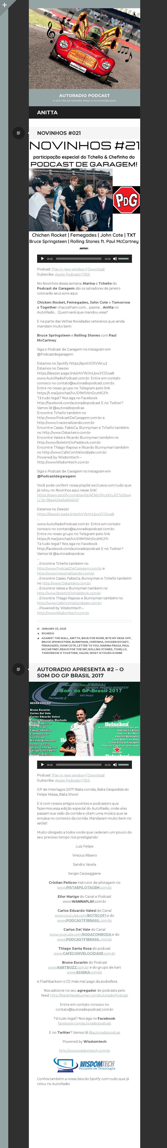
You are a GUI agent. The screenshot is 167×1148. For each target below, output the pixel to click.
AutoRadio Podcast (84, 95)
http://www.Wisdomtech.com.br (63, 613)
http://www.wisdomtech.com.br (84, 1051)
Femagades (50, 645)
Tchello (120, 649)
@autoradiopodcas (104, 1033)
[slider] (79, 259)
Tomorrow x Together (60, 653)
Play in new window (68, 269)
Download (96, 269)
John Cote (68, 645)
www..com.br (84, 888)
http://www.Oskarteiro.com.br (66, 583)
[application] (84, 259)
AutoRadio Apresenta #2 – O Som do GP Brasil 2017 (80, 672)
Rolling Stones (100, 649)
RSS (86, 274)
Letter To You (88, 645)
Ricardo (48, 633)
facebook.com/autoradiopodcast (84, 1023)
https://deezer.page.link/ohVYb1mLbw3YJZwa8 (75, 514)
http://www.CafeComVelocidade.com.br (69, 603)
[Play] (42, 259)
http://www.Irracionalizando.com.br (66, 573)
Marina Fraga (110, 645)
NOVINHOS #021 (59, 133)
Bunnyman (80, 641)
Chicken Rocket (117, 641)
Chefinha (96, 641)
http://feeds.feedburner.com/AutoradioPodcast (89, 995)
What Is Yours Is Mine (106, 653)
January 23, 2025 (54, 628)
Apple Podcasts (68, 274)
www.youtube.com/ (81, 916)
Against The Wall (55, 638)
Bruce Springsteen (56, 641)
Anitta (75, 638)
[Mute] (115, 259)
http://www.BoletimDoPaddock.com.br (69, 593)
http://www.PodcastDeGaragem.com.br (69, 568)
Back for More (92, 638)
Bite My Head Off (118, 638)
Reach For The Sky (73, 649)
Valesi (83, 653)
